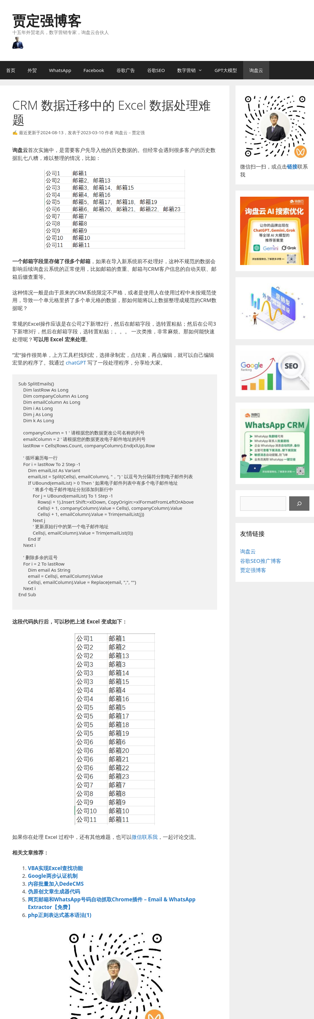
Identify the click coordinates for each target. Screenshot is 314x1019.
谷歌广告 (126, 70)
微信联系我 (145, 836)
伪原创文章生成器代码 (54, 891)
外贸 (32, 70)
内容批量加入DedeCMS (56, 883)
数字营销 (193, 70)
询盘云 (256, 70)
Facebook (93, 70)
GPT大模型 (226, 70)
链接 (292, 166)
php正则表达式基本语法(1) (59, 915)
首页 (10, 70)
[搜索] (299, 503)
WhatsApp (60, 70)
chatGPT (76, 362)
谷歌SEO (156, 70)
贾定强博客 (46, 20)
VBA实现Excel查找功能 (55, 868)
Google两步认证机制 (53, 875)
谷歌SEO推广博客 (260, 560)
